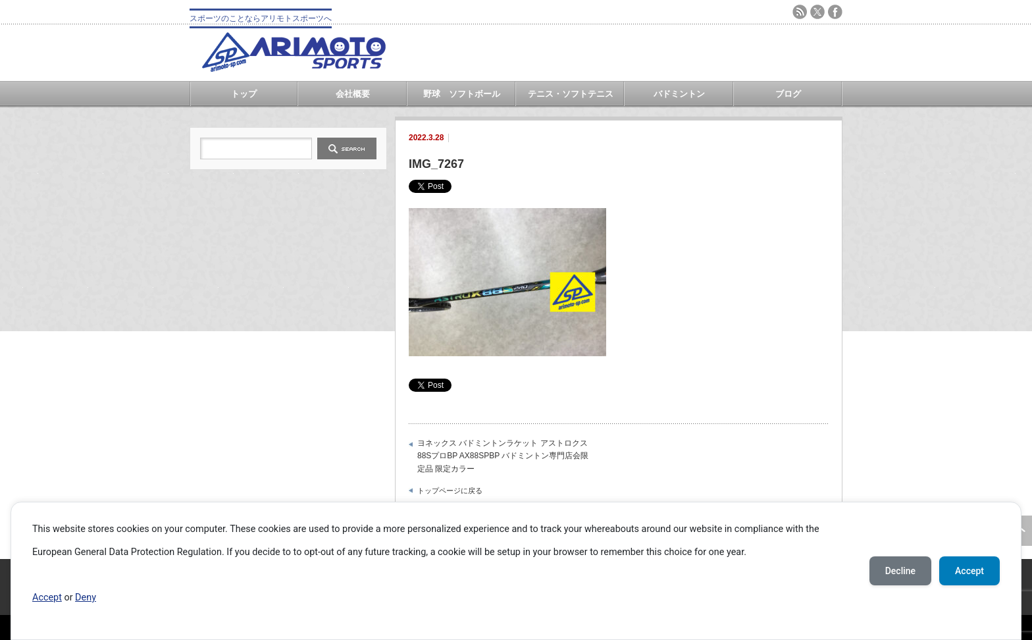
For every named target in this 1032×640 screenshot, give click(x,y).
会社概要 (353, 94)
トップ (244, 94)
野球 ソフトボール (461, 94)
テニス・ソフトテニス (570, 94)
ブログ (788, 94)
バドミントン (679, 94)
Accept (47, 597)
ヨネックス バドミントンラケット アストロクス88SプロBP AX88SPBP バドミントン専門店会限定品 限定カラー (502, 456)
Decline (900, 571)
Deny (85, 597)
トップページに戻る (449, 490)
